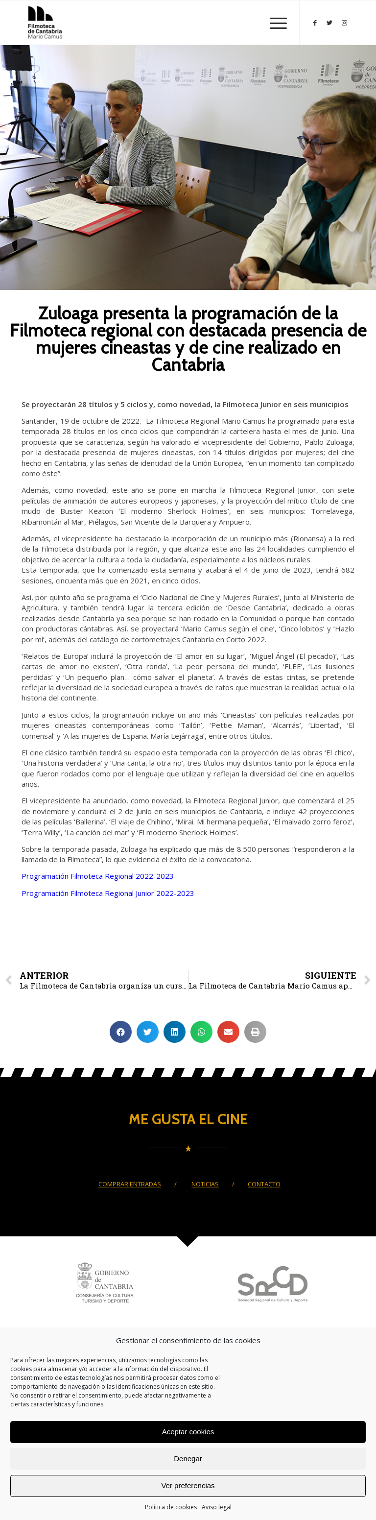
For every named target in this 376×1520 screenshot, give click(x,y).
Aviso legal (217, 1507)
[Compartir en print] (255, 1032)
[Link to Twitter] (329, 22)
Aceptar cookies (188, 1431)
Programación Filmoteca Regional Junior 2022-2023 (108, 893)
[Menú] (273, 22)
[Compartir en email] (228, 1032)
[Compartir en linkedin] (175, 1032)
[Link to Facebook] (314, 22)
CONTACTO (264, 1184)
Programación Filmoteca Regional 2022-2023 (98, 876)
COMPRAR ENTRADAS (129, 1184)
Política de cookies (171, 1507)
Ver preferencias (187, 1485)
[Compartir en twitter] (148, 1032)
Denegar (188, 1458)
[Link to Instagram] (344, 22)
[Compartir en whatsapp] (201, 1032)
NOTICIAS (205, 1184)
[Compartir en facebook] (121, 1032)
